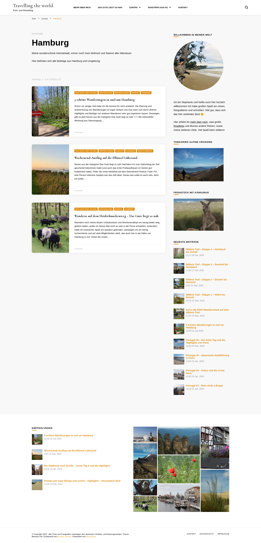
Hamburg (146, 93)
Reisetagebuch (145, 151)
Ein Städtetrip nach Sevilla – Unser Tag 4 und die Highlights (77, 465)
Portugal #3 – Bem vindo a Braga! (204, 385)
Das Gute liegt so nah (110, 7)
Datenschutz (207, 534)
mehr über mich (199, 122)
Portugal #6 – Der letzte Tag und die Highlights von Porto (205, 341)
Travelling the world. (33, 5)
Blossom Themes (64, 536)
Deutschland (106, 93)
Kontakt (183, 7)
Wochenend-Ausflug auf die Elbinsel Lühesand (105, 158)
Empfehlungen (122, 93)
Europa (133, 7)
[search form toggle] (246, 7)
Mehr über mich (82, 7)
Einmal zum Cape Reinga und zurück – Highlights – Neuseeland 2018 (82, 481)
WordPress (91, 536)
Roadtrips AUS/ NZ (158, 7)
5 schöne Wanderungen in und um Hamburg (104, 100)
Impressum (223, 534)
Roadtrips (179, 125)
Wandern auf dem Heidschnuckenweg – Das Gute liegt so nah (116, 216)
